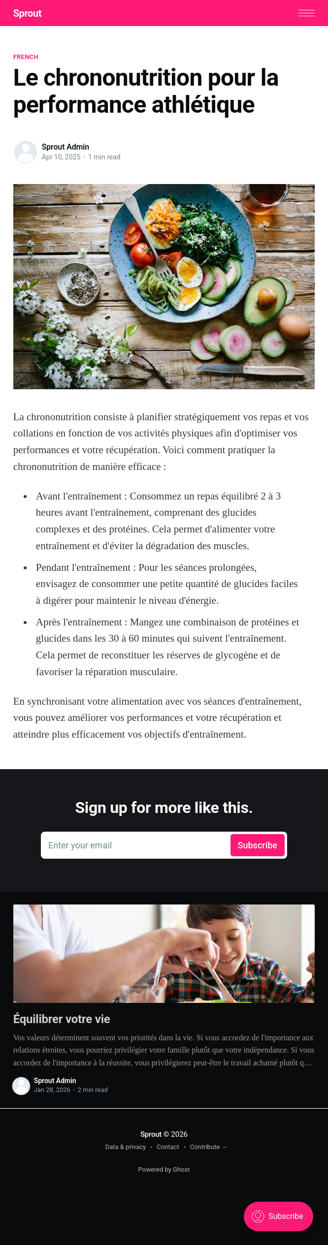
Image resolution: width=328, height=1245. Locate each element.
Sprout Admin (65, 147)
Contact (168, 1147)
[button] (306, 13)
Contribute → (209, 1147)
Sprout (27, 13)
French (25, 57)
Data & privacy (125, 1147)
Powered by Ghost (164, 1169)
